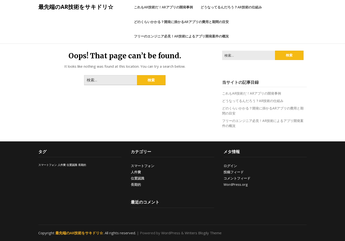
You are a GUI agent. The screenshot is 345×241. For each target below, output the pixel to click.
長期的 (136, 184)
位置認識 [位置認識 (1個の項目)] (72, 165)
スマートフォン (142, 165)
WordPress (170, 232)
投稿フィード (234, 172)
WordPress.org (236, 184)
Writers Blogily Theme (203, 232)
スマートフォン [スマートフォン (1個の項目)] (47, 165)
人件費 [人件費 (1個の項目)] (62, 165)
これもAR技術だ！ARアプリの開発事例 (163, 7)
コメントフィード (237, 178)
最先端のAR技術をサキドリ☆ (75, 7)
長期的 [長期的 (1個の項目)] (82, 165)
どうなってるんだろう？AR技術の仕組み (231, 7)
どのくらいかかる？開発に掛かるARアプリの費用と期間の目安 (181, 21)
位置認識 (137, 178)
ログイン (230, 165)
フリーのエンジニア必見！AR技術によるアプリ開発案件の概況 (181, 36)
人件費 (136, 172)
